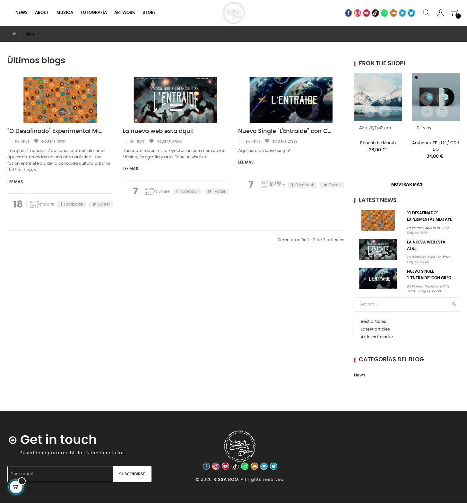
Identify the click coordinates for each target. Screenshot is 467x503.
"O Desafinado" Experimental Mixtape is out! (55, 131)
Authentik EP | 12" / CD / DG (436, 146)
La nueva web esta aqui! (158, 131)
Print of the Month (378, 143)
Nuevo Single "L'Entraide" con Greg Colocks (285, 131)
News (25, 141)
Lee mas (15, 182)
